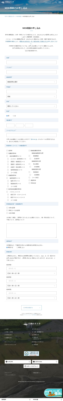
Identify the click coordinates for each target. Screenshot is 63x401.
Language (53, 2)
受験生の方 (47, 2)
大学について (37, 329)
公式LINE (9, 362)
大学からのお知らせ (39, 341)
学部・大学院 (9, 332)
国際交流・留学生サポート (37, 338)
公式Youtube (37, 362)
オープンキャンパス (11, 344)
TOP (7, 329)
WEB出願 (35, 399)
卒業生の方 (36, 334)
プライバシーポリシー (28, 314)
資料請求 (4, 399)
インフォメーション (11, 341)
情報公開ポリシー (38, 372)
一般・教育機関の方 (39, 332)
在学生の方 (9, 334)
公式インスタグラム (31, 366)
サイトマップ (8, 372)
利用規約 (34, 314)
